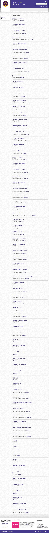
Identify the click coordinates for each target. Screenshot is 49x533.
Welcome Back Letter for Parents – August (22, 276)
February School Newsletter (19, 30)
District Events (5, 525)
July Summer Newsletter (18, 138)
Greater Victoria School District (7, 531)
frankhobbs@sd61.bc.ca (43, 526)
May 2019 (14, 446)
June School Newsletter (18, 75)
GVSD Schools (4, 524)
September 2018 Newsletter (19, 503)
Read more (22, 20)
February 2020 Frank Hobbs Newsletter (22, 402)
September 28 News (17, 497)
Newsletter (3, 18)
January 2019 (15, 472)
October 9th (15, 377)
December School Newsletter (19, 43)
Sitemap (35, 531)
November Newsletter (17, 326)
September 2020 (16, 383)
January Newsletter (17, 307)
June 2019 (14, 440)
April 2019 (14, 453)
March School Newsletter (18, 24)
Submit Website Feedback (5, 527)
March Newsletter (16, 295)
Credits (44, 531)
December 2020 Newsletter (19, 358)
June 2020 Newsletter (17, 389)
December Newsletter (17, 314)
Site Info (39, 531)
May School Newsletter (18, 81)
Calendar (3, 17)
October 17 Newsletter (18, 491)
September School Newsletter (19, 62)
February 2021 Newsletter (18, 345)
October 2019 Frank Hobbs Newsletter (21, 427)
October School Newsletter (19, 56)
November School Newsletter (19, 49)
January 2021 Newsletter (18, 352)
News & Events (4, 15)
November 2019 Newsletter (19, 421)
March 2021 (15, 339)
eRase (27, 524)
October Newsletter (17, 333)
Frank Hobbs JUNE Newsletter (19, 509)
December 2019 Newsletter (19, 415)
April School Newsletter (18, 18)
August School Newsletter (18, 132)
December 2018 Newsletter (19, 478)
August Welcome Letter (18, 68)
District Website (5, 523)
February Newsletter (17, 301)
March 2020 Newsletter (18, 396)
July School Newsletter (17, 213)
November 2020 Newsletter (19, 364)
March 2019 (15, 459)
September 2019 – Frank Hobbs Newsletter (23, 434)
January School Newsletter (18, 37)
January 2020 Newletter (18, 408)
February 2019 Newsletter (18, 465)
